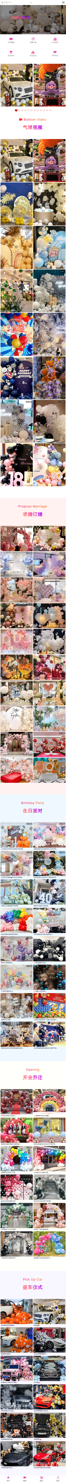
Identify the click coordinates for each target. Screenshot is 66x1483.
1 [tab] (15, 111)
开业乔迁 (33, 1077)
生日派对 (33, 810)
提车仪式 (33, 1287)
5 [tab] (28, 111)
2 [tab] (18, 111)
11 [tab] (48, 111)
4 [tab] (25, 111)
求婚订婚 (33, 514)
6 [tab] (31, 111)
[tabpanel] (17, 85)
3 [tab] (22, 111)
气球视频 (33, 127)
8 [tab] (38, 111)
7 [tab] (35, 111)
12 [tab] (51, 111)
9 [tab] (41, 111)
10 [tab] (44, 111)
